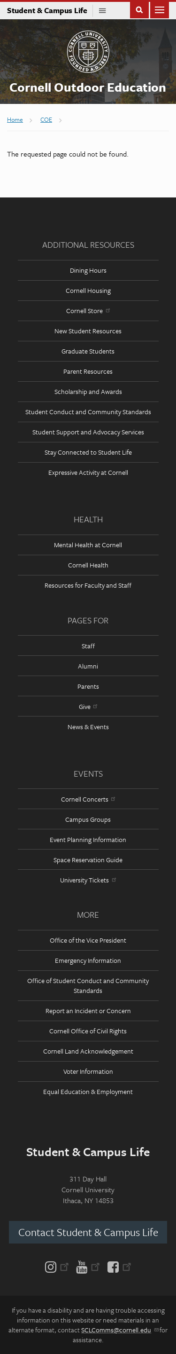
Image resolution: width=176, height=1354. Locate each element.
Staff (88, 646)
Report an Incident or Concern (88, 1011)
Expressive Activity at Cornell (88, 472)
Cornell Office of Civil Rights (88, 1031)
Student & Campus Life (50, 10)
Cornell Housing (88, 290)
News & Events (88, 727)
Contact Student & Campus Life (88, 1232)
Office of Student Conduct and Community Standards (88, 985)
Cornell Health (88, 565)
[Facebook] (117, 1266)
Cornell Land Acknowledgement (88, 1051)
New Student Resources (88, 331)
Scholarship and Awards (88, 391)
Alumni (88, 666)
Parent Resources (88, 371)
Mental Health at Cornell (88, 545)
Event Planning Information (88, 839)
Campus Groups (88, 819)
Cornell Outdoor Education (87, 87)
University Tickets (87, 880)
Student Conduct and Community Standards (88, 412)
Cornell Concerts (88, 799)
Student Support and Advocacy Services (88, 432)
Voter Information (88, 1071)
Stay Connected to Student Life (88, 452)
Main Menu (159, 9)
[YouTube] (88, 1266)
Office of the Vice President (88, 940)
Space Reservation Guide (88, 860)
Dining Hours (88, 270)
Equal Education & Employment (88, 1091)
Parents (88, 686)
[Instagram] (59, 1266)
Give (88, 706)
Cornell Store (87, 310)
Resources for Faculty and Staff (88, 585)
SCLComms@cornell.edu (119, 1330)
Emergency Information (88, 960)
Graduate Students (88, 351)
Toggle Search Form (139, 9)
